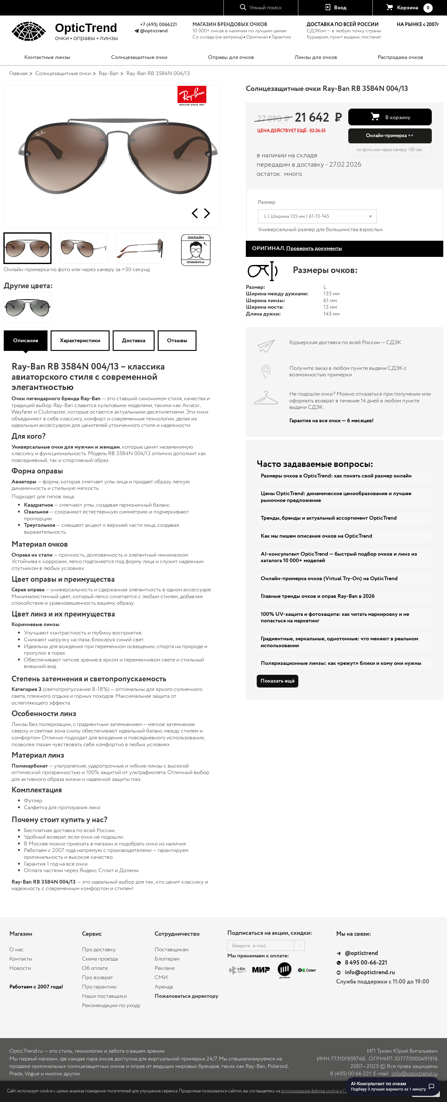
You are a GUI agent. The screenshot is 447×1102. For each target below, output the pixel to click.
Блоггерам (167, 959)
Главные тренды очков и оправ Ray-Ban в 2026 (318, 596)
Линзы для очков (316, 57)
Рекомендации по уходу (111, 1005)
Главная (18, 73)
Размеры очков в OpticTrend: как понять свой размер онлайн (336, 476)
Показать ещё (277, 681)
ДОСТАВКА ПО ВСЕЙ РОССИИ (343, 24)
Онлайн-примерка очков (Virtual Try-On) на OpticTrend (329, 579)
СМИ (161, 978)
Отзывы (177, 341)
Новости (20, 968)
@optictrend (154, 30)
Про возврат (97, 978)
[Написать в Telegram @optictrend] (136, 32)
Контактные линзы (47, 57)
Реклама (164, 968)
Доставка (133, 341)
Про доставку (99, 950)
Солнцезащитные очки (139, 57)
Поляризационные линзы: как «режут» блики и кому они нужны (341, 663)
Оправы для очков (231, 57)
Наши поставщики (104, 996)
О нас (16, 950)
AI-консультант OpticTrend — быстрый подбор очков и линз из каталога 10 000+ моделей (339, 557)
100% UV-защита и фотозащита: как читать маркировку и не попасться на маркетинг (335, 617)
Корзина (415, 8)
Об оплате (95, 968)
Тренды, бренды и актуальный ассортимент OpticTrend (329, 518)
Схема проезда (100, 959)
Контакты (20, 959)
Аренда (164, 987)
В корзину (397, 117)
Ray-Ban (109, 73)
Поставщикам (171, 950)
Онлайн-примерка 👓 (390, 135)
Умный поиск (265, 8)
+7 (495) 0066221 (158, 24)
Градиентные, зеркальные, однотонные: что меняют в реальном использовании (339, 642)
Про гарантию (99, 987)
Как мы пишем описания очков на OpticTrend (316, 536)
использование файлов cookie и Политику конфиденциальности (343, 1091)
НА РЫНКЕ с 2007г (418, 25)
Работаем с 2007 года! (36, 987)
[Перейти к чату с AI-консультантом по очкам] (393, 1086)
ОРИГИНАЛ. (297, 248)
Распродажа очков (400, 57)
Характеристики (80, 341)
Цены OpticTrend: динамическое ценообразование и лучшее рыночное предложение (336, 497)
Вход (340, 8)
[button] (194, 213)
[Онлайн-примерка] (196, 248)
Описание (25, 341)
